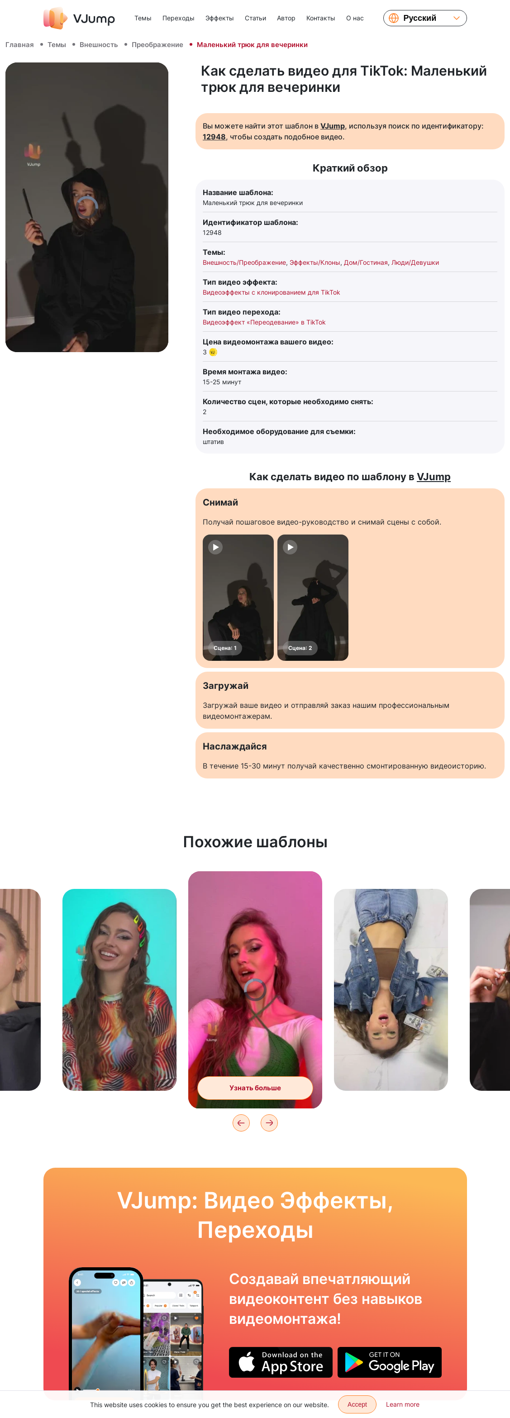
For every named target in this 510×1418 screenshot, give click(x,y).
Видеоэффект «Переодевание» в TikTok (264, 322)
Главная (19, 44)
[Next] (269, 1123)
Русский (420, 18)
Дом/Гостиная (366, 262)
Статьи (255, 18)
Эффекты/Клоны (315, 262)
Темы (143, 18)
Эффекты (219, 18)
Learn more (402, 1404)
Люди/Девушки (415, 262)
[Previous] (241, 1123)
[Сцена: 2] (312, 598)
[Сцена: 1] (238, 598)
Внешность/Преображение (244, 262)
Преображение (157, 44)
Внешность (99, 44)
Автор (286, 18)
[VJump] (79, 18)
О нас (355, 18)
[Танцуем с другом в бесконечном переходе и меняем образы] (106, 1333)
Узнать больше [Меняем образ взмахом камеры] (255, 1089)
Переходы (178, 18)
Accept (357, 1404)
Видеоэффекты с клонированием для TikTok (271, 292)
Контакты (320, 18)
